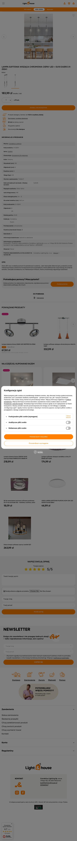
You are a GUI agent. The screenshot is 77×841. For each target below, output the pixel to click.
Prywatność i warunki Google (13, 403)
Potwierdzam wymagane (38, 443)
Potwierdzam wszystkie (38, 437)
